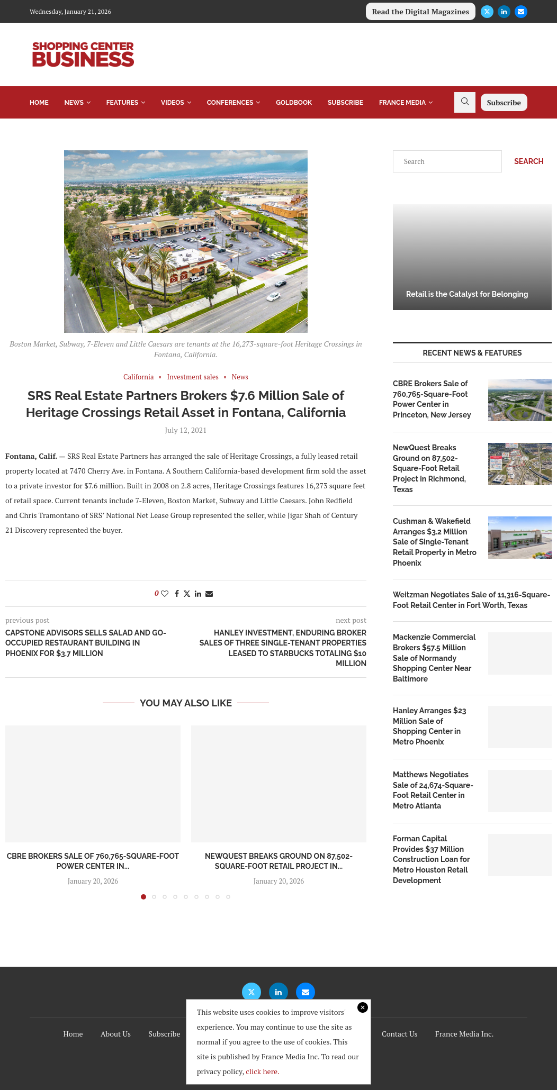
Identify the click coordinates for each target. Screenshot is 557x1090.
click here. (263, 1071)
